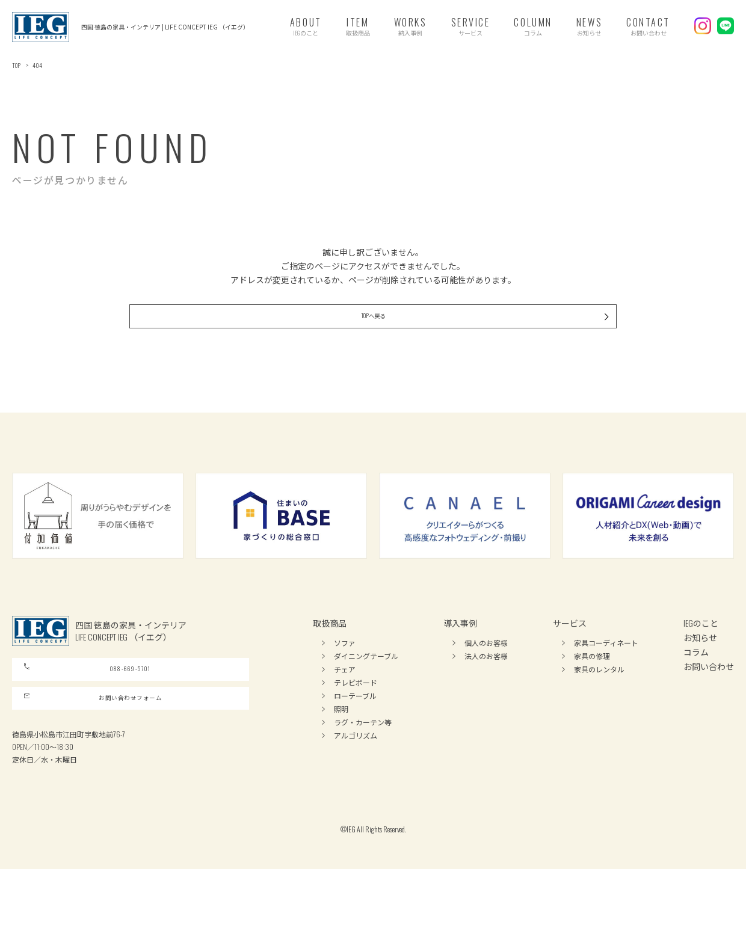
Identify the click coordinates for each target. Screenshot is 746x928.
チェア (345, 697)
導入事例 (460, 650)
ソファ (345, 670)
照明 (341, 736)
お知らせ (700, 665)
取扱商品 (330, 650)
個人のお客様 (486, 670)
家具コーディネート (606, 670)
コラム (696, 679)
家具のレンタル (599, 697)
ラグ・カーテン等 (363, 750)
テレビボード (355, 710)
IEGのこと (700, 650)
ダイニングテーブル (366, 683)
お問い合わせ (708, 693)
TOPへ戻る (437, 336)
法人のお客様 (486, 683)
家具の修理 (592, 683)
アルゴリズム (355, 763)
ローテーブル (355, 723)
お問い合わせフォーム (94, 749)
